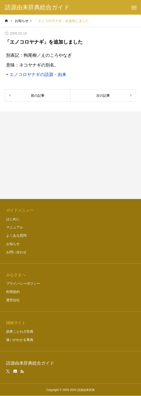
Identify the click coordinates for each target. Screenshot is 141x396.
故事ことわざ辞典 (19, 331)
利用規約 (13, 292)
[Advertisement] (70, 155)
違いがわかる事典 (19, 340)
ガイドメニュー (19, 210)
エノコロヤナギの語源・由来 (37, 74)
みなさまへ (16, 275)
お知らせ (13, 244)
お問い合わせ (16, 252)
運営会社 (13, 300)
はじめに (13, 219)
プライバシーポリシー (23, 283)
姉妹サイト (16, 323)
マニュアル (14, 227)
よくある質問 (16, 235)
